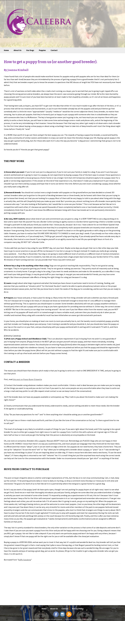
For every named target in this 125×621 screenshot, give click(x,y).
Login (96, 619)
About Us (17, 50)
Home (6, 50)
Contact (54, 50)
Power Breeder (76, 619)
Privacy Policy (77, 608)
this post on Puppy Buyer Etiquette (27, 379)
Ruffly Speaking (24, 559)
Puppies (42, 50)
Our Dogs (30, 50)
